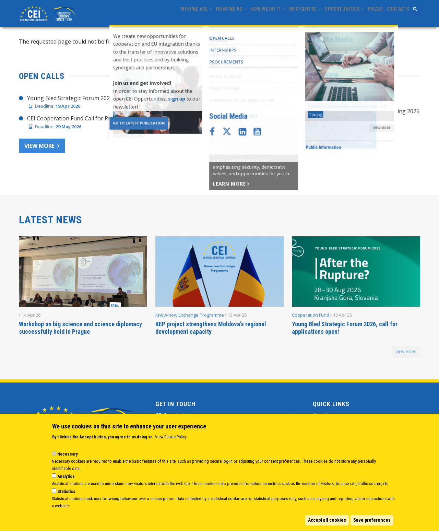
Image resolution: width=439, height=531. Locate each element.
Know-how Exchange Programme (189, 317)
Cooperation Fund (310, 317)
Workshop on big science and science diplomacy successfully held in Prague (80, 329)
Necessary (67, 454)
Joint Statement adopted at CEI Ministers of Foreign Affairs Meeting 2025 (325, 113)
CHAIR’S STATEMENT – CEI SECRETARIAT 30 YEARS (297, 100)
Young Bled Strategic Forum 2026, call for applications (96, 100)
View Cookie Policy (171, 437)
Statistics (66, 491)
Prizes (368, 14)
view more (405, 354)
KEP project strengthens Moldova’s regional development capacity (210, 329)
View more (39, 147)
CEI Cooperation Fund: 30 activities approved (289, 126)
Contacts (395, 14)
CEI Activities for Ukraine (263, 152)
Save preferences (372, 520)
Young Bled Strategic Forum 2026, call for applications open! (345, 329)
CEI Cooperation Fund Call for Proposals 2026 (85, 120)
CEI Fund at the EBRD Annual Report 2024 (285, 139)
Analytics (66, 476)
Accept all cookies (327, 520)
